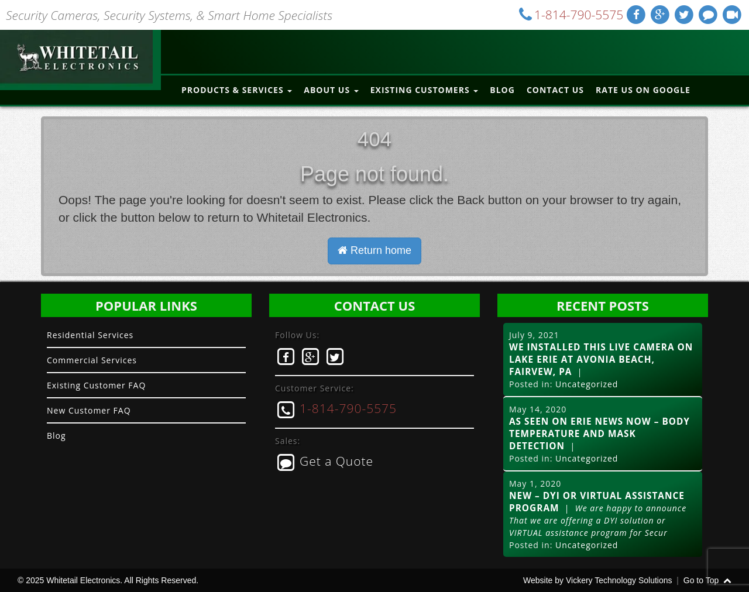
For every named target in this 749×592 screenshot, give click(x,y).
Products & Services (236, 89)
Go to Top (707, 580)
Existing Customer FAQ (96, 385)
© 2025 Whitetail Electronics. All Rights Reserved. (108, 580)
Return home (374, 250)
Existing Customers (424, 89)
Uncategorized (586, 384)
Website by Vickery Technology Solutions (597, 580)
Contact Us (555, 89)
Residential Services (90, 334)
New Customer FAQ (89, 410)
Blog (502, 89)
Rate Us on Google (643, 89)
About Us (331, 89)
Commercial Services (92, 360)
